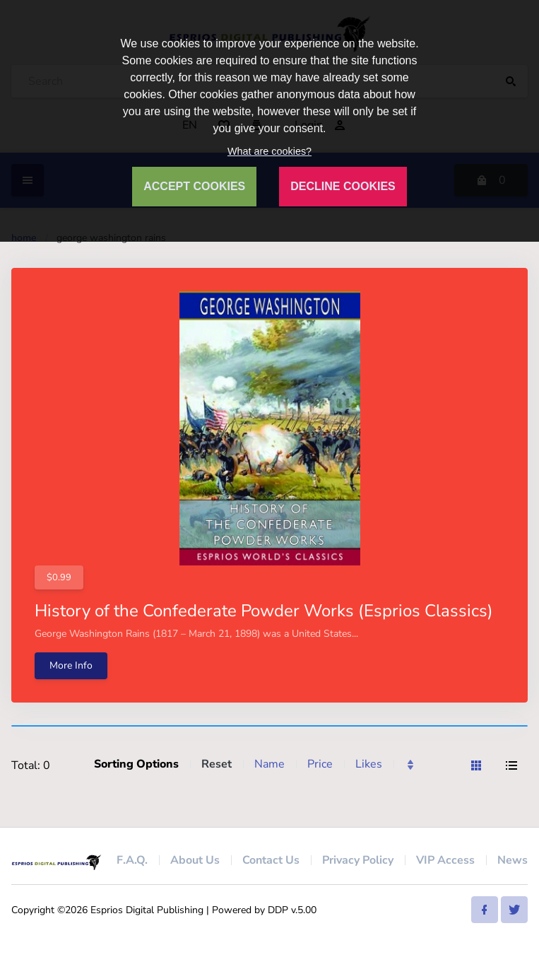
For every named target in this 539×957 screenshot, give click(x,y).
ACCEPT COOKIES (194, 186)
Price (320, 764)
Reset (216, 764)
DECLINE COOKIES (342, 186)
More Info (71, 665)
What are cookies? (269, 151)
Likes (368, 764)
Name (269, 764)
